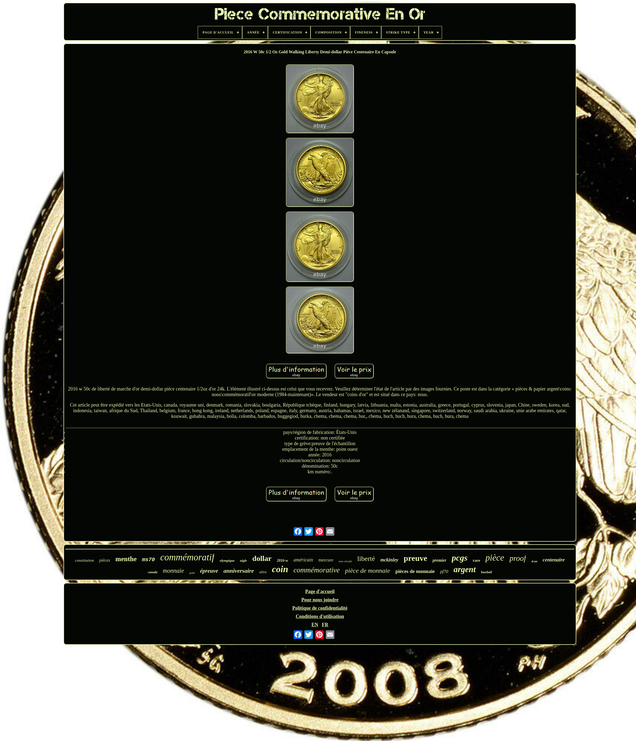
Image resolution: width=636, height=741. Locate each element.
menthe (126, 559)
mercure (325, 560)
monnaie (173, 570)
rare (476, 560)
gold (192, 572)
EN (315, 624)
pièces (104, 560)
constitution (84, 560)
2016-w (282, 560)
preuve (415, 558)
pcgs (459, 558)
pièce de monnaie (367, 570)
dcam (534, 561)
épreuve (209, 571)
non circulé (345, 561)
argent (465, 569)
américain (303, 560)
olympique (227, 560)
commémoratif (187, 557)
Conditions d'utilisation (320, 616)
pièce (494, 558)
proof (518, 558)
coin (280, 569)
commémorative (317, 570)
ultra (263, 572)
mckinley (389, 560)
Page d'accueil (319, 591)
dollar (262, 558)
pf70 (444, 571)
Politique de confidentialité (319, 608)
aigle (243, 560)
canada (153, 572)
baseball (486, 572)
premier (440, 560)
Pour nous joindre (319, 599)
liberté (366, 559)
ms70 (148, 560)
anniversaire (238, 570)
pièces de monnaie (415, 571)
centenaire (554, 560)
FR (325, 624)
